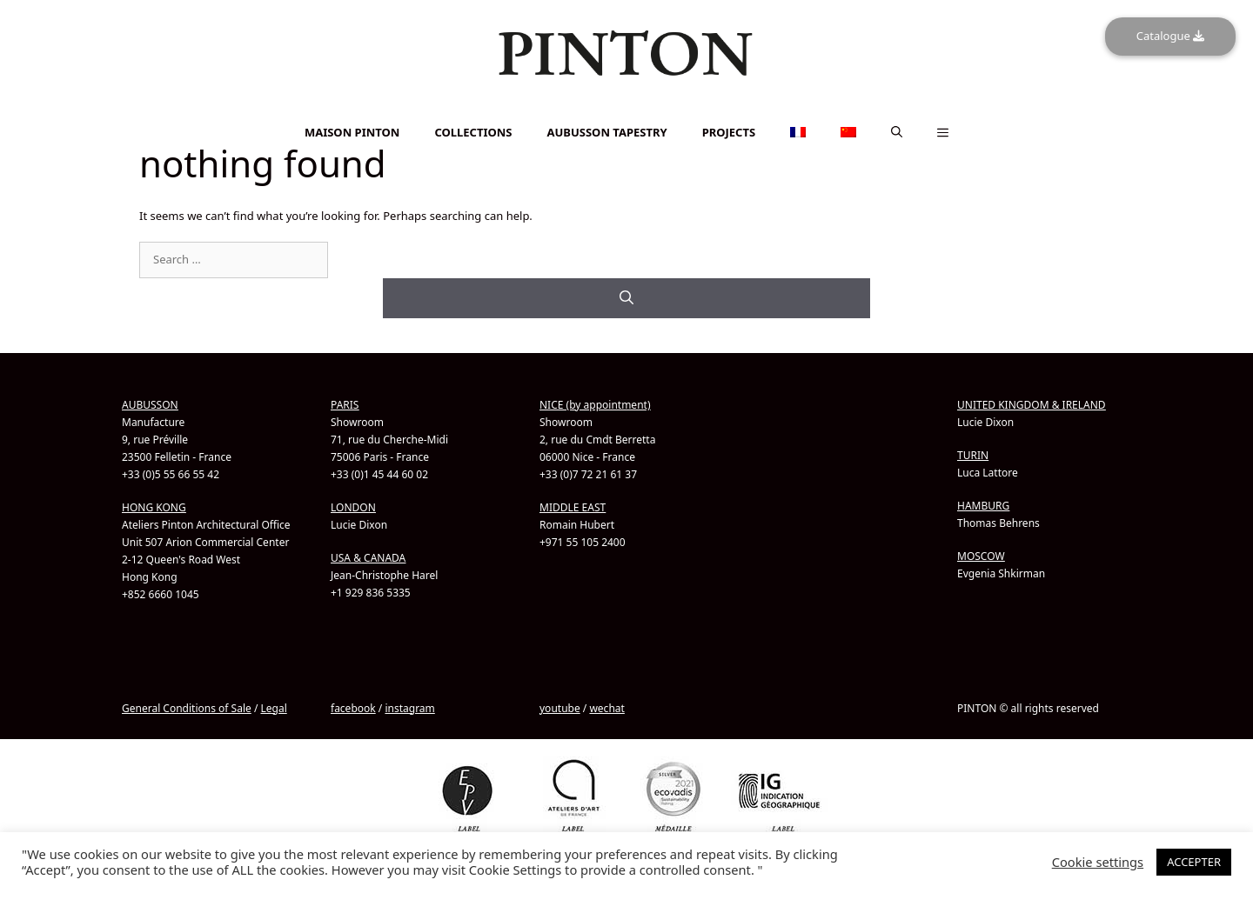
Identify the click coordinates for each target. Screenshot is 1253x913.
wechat (606, 707)
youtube (559, 707)
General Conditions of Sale (186, 707)
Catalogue (1170, 35)
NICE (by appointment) (594, 404)
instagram (409, 707)
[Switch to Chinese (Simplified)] (626, 118)
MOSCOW (981, 555)
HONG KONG (154, 506)
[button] (897, 132)
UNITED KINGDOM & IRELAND (1031, 404)
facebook (353, 707)
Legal (273, 707)
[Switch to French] (626, 109)
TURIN (972, 454)
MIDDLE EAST (572, 506)
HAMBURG (983, 504)
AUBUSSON (150, 404)
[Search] (626, 297)
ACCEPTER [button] (1194, 862)
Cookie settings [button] (1097, 862)
